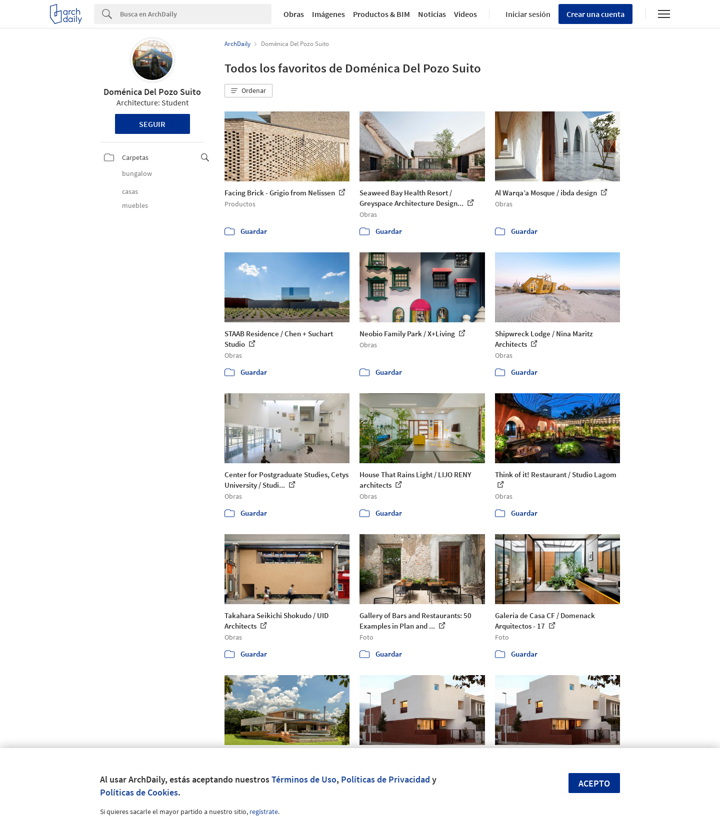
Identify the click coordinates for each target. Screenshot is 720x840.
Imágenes (328, 14)
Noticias (432, 14)
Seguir (152, 124)
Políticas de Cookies (139, 792)
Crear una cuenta (595, 14)
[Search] (196, 14)
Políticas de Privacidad (385, 779)
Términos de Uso (304, 779)
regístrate (264, 811)
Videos (465, 14)
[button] (248, 91)
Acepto (594, 783)
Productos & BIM (381, 14)
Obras (294, 14)
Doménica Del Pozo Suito (152, 91)
